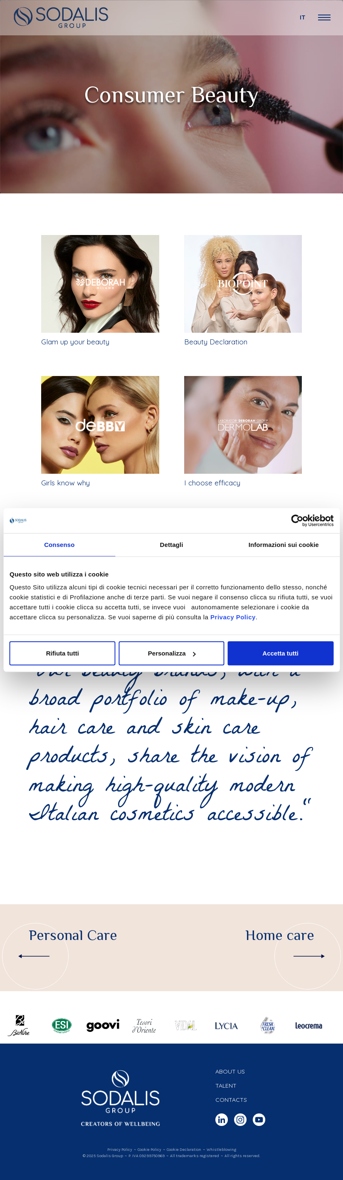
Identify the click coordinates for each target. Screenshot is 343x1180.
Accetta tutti (280, 653)
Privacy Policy (233, 617)
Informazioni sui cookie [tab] (284, 544)
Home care (279, 935)
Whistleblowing (221, 1149)
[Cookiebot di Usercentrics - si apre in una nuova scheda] (297, 520)
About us (230, 1071)
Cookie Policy (149, 1149)
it (303, 17)
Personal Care (73, 935)
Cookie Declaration (184, 1149)
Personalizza (172, 653)
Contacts (231, 1099)
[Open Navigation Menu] (324, 17)
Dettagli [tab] (171, 544)
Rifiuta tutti (62, 653)
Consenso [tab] (59, 544)
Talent (226, 1085)
